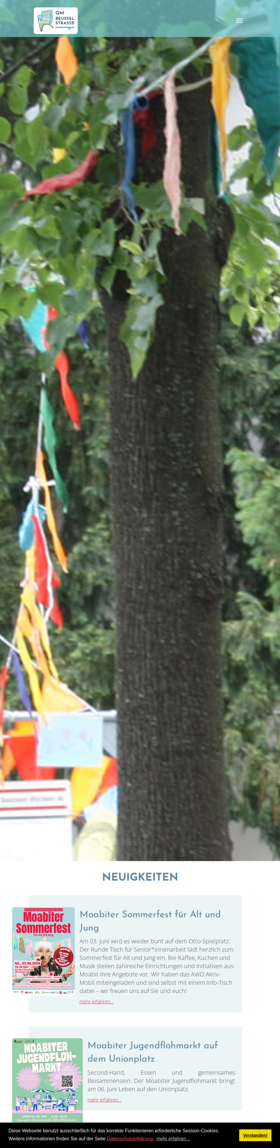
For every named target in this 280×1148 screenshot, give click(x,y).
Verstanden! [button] (255, 1135)
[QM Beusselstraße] (56, 20)
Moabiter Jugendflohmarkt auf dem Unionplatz (153, 1052)
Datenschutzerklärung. (130, 1138)
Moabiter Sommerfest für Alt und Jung (150, 921)
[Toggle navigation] (239, 20)
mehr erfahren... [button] (173, 1138)
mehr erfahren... (97, 1001)
